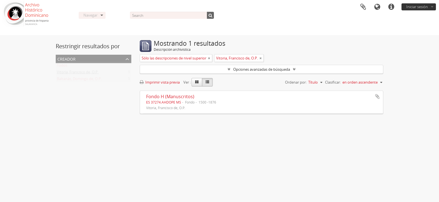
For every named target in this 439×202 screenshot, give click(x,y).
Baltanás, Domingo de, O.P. (79, 79)
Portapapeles (363, 7)
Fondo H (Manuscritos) (170, 96)
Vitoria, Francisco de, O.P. (78, 73)
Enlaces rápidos (391, 7)
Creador (66, 58)
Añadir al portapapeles (377, 96)
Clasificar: (333, 82)
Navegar (90, 15)
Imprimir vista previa (160, 82)
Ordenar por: (296, 82)
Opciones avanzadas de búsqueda (261, 69)
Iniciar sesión (417, 6)
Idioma (377, 7)
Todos (62, 66)
